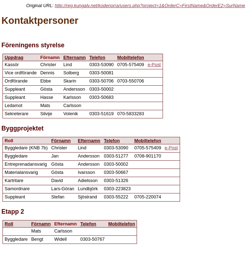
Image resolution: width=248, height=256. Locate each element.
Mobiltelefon (130, 57)
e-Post (154, 64)
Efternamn (74, 57)
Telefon (97, 57)
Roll (9, 223)
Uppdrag (14, 57)
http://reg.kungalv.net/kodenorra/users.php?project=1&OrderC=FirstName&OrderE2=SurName (150, 5)
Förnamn (61, 140)
